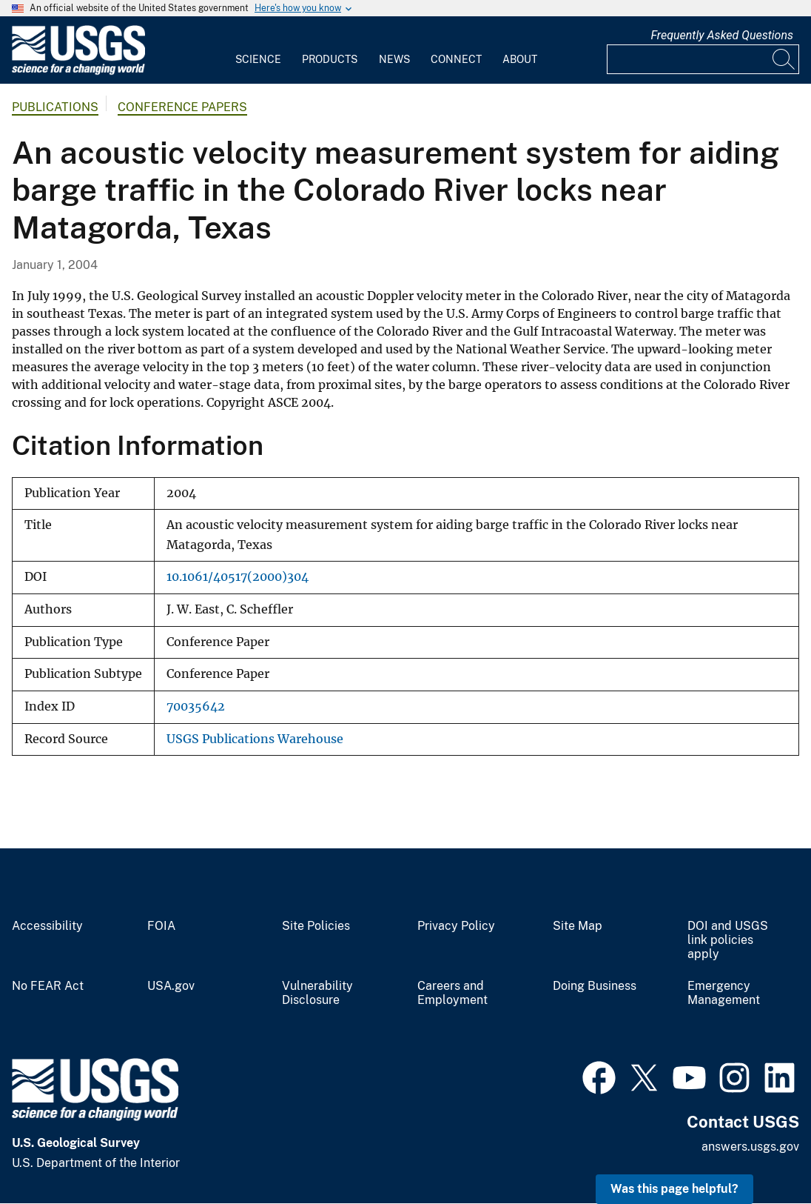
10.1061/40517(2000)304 (237, 577)
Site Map (577, 926)
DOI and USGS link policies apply (727, 940)
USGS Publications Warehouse (254, 739)
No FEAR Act (48, 986)
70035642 (195, 706)
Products (329, 59)
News (394, 59)
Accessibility (47, 926)
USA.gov (171, 986)
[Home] (78, 71)
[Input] (703, 59)
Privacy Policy (456, 926)
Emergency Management (723, 993)
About (519, 59)
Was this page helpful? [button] (674, 1189)
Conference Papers (182, 107)
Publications (55, 107)
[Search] (784, 59)
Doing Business (594, 986)
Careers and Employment (452, 993)
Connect (456, 59)
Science (258, 59)
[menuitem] (258, 50)
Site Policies (316, 926)
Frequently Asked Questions (721, 35)
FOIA (161, 926)
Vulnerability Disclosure (317, 993)
